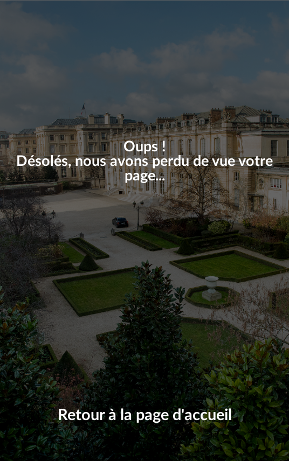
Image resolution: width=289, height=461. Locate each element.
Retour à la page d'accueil (145, 415)
